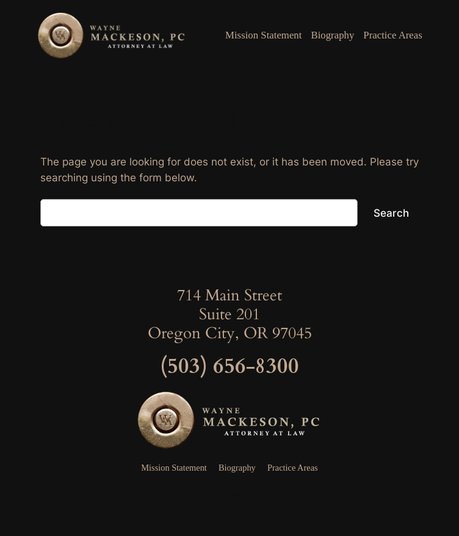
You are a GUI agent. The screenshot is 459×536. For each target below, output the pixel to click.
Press (229, 492)
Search (391, 213)
